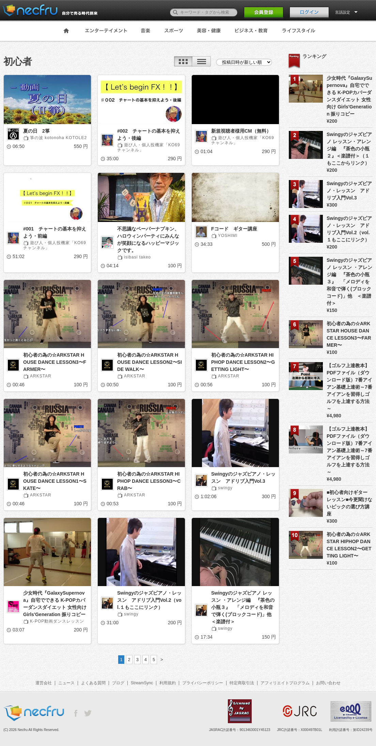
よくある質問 (93, 683)
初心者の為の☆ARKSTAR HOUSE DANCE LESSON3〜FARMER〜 (54, 362)
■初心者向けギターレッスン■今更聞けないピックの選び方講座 (349, 503)
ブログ (118, 683)
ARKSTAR (40, 376)
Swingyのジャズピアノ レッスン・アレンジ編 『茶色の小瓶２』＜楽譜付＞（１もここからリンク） (349, 149)
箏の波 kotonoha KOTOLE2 (58, 137)
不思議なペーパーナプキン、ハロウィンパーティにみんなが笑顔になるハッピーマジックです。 (148, 239)
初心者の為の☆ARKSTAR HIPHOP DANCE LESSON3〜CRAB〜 (149, 481)
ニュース (66, 683)
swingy (225, 488)
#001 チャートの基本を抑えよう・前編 (54, 232)
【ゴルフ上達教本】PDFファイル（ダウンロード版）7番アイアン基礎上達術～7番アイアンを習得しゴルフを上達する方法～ (349, 387)
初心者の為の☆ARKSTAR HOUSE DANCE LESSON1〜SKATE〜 (55, 481)
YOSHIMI (228, 235)
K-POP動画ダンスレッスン (57, 621)
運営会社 (43, 683)
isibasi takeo (137, 257)
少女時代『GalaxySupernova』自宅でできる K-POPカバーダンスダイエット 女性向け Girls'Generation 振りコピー (55, 603)
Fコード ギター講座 (234, 229)
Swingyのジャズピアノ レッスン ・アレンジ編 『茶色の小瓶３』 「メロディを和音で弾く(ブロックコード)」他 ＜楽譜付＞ (243, 607)
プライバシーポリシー (202, 683)
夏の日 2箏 (36, 131)
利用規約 (167, 683)
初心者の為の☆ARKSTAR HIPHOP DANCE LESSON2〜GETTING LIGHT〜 (243, 362)
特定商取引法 (242, 683)
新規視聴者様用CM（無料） (241, 131)
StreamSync (142, 683)
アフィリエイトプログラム (285, 683)
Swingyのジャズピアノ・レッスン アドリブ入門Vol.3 (243, 477)
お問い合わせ (328, 683)
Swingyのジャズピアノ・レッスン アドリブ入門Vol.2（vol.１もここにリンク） (149, 600)
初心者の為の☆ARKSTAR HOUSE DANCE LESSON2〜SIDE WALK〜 (149, 362)
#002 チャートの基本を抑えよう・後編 (148, 134)
